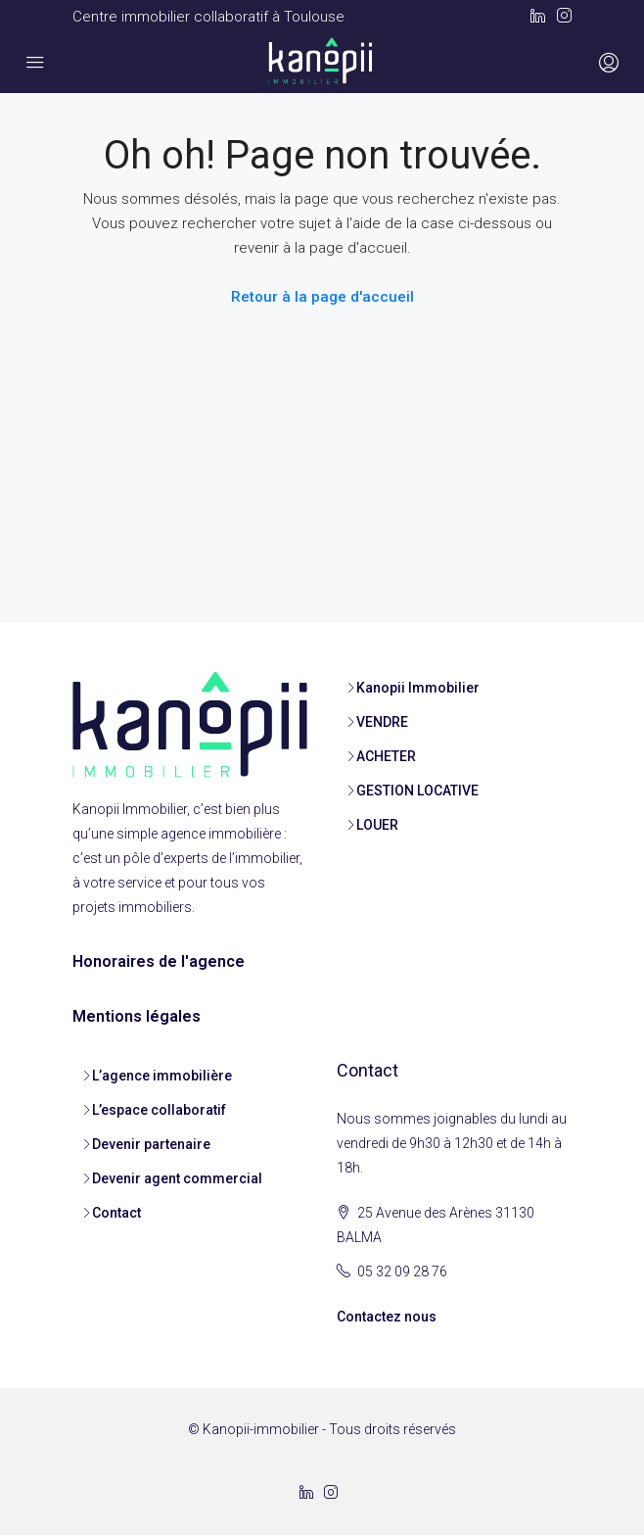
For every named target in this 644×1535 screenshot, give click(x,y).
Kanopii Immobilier (418, 688)
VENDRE (382, 722)
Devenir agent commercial (177, 1178)
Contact (116, 1213)
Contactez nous (387, 1316)
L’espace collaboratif (159, 1110)
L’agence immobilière (162, 1075)
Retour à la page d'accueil (322, 297)
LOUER (377, 825)
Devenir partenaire (151, 1144)
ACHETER (386, 756)
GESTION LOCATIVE (417, 790)
